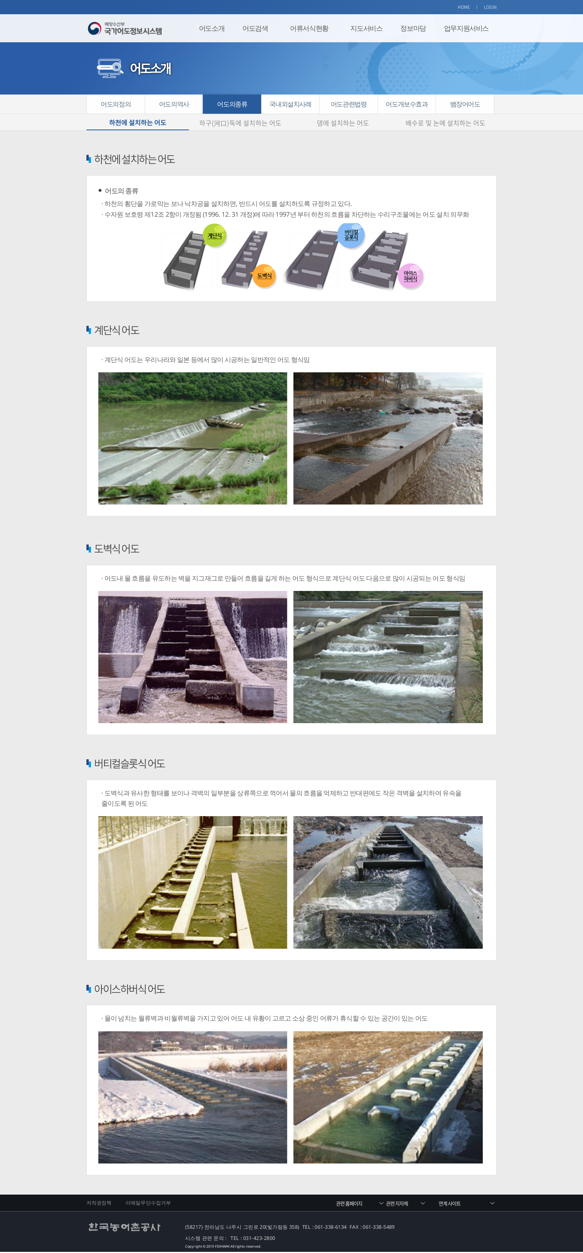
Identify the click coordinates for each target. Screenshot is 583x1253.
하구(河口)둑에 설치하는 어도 (240, 123)
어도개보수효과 (406, 104)
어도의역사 (174, 104)
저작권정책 (99, 1203)
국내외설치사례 (290, 104)
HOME (464, 7)
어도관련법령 (349, 104)
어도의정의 (116, 104)
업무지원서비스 (466, 28)
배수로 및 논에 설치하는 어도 (445, 123)
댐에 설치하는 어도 (343, 123)
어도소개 (211, 28)
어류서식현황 (309, 28)
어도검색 (255, 28)
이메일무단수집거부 (148, 1203)
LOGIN (490, 7)
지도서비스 (366, 28)
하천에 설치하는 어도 (137, 122)
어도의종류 (232, 104)
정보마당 (413, 28)
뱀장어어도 (465, 104)
